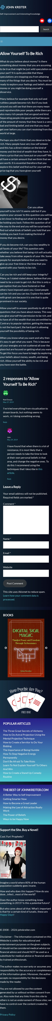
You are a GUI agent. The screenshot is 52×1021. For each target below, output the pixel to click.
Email (7, 553)
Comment (9, 503)
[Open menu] (1, 41)
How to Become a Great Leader (20, 803)
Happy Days (6, 914)
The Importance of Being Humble (21, 749)
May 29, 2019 (12, 440)
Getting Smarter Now (15, 798)
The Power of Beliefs (14, 814)
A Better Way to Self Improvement (22, 794)
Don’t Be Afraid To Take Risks (19, 761)
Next (46, 648)
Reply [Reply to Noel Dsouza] (5, 422)
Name (7, 538)
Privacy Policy (7, 1014)
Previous (5, 648)
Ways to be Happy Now (16, 819)
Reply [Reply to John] (9, 479)
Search (46, 29)
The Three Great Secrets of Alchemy (23, 730)
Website (7, 567)
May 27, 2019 (8, 402)
